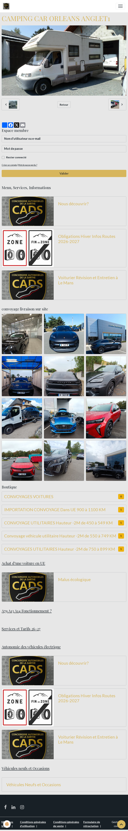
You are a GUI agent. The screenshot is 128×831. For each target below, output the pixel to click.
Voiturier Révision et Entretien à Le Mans (88, 280)
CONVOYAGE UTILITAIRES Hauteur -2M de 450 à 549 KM (58, 522)
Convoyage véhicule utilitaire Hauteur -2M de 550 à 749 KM (60, 535)
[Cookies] (7, 824)
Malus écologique (74, 579)
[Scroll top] (121, 824)
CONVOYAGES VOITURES (28, 496)
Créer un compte (9, 165)
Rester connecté (16, 157)
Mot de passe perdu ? (27, 165)
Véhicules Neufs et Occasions (33, 784)
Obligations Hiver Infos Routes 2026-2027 (86, 239)
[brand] (7, 6)
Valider (64, 173)
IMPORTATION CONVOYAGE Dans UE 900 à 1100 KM (55, 509)
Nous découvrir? (73, 203)
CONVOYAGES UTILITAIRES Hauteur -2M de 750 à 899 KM (59, 548)
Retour (64, 104)
